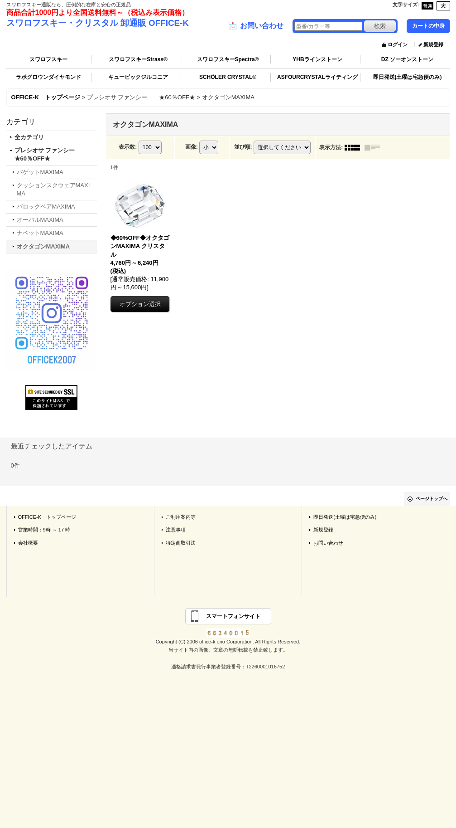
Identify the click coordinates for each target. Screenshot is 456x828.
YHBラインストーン (317, 59)
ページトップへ (431, 498)
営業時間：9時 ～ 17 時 (44, 529)
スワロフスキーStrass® (138, 59)
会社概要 (28, 543)
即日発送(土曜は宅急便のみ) (407, 77)
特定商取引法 (181, 543)
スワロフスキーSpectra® (228, 59)
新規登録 (433, 44)
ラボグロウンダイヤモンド (48, 77)
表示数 (128, 147)
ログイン (398, 44)
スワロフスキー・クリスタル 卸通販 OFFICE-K (97, 23)
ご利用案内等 (181, 517)
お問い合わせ (255, 26)
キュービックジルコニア (138, 77)
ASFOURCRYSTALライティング (317, 77)
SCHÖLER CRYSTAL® (227, 77)
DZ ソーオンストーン (407, 59)
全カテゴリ (29, 137)
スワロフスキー (48, 59)
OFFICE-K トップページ (47, 517)
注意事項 (176, 529)
